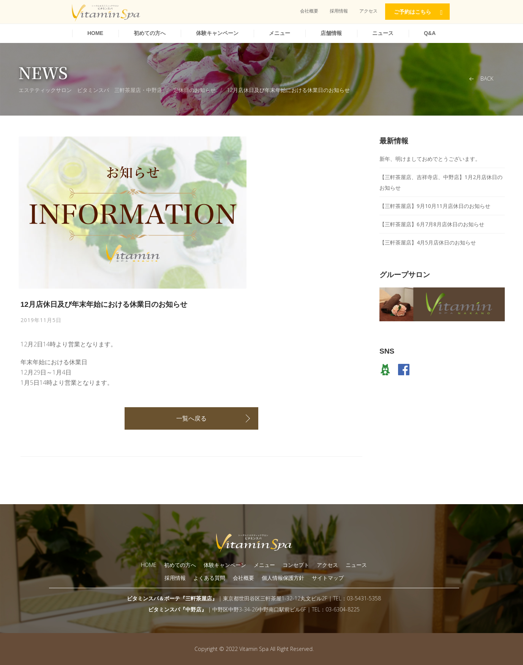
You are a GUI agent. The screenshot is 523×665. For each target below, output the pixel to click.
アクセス (368, 11)
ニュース (382, 33)
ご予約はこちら (412, 12)
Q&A (430, 33)
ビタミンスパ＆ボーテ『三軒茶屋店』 (172, 598)
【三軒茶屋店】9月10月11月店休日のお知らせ (434, 205)
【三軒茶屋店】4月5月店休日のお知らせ (427, 242)
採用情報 (339, 11)
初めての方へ (150, 33)
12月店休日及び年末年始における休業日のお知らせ (288, 90)
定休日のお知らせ (194, 90)
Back (480, 79)
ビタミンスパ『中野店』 (177, 609)
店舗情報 (331, 33)
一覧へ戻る (191, 418)
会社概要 (309, 11)
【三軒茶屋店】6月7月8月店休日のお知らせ (431, 224)
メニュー (279, 33)
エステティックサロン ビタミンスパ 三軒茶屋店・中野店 (90, 90)
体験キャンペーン (217, 33)
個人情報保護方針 (283, 577)
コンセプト (296, 564)
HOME (95, 33)
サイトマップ (328, 577)
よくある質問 (209, 577)
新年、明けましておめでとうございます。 (429, 158)
